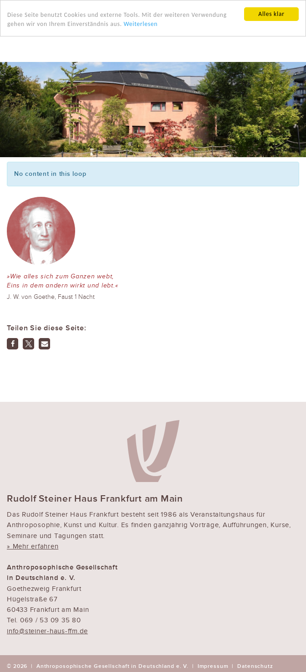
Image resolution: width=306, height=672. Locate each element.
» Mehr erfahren (32, 546)
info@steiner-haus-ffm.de (47, 630)
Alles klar (271, 14)
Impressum (213, 666)
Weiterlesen (140, 24)
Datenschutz (255, 666)
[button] (12, 343)
